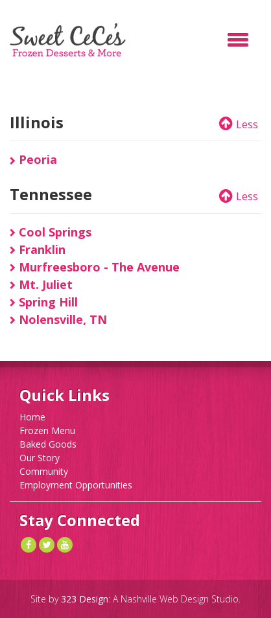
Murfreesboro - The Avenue (95, 267)
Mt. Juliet (41, 284)
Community (43, 471)
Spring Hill (44, 302)
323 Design (84, 599)
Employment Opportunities (75, 485)
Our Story (39, 458)
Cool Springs (50, 232)
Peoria (33, 159)
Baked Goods (48, 444)
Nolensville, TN (58, 319)
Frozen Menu (47, 430)
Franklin (37, 249)
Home (32, 417)
